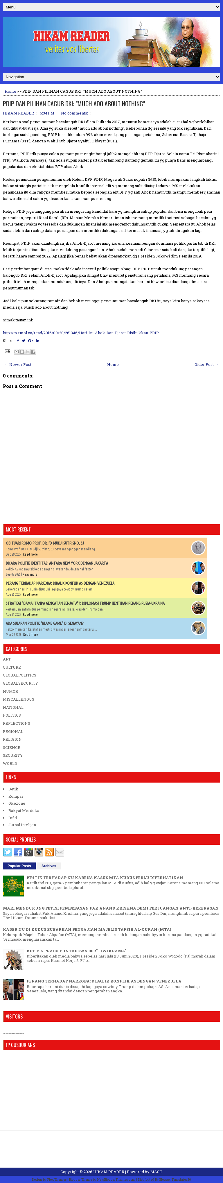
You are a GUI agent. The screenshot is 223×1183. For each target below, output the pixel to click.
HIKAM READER (108, 1171)
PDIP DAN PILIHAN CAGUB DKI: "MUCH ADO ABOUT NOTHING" (74, 103)
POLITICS (12, 715)
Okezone (16, 803)
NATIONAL (13, 707)
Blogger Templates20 (175, 1179)
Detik (13, 789)
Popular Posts (19, 866)
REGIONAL (13, 731)
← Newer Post (18, 364)
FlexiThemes (56, 1179)
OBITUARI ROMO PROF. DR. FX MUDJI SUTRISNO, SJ (45, 543)
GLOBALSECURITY (20, 683)
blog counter (20, 1033)
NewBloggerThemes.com (116, 1179)
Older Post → (206, 364)
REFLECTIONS (16, 723)
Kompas (16, 796)
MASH (156, 1171)
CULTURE (12, 667)
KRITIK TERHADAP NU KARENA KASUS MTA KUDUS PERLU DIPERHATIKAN (105, 877)
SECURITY (13, 755)
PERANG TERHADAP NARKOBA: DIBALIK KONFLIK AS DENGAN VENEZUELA (60, 583)
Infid (12, 817)
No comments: (74, 113)
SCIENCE (11, 747)
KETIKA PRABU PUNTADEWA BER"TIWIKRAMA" (76, 950)
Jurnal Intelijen (22, 824)
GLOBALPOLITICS (19, 675)
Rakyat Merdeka (23, 810)
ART (7, 659)
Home (10, 91)
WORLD (10, 763)
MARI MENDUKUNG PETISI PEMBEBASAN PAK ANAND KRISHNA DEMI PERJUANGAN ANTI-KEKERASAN (111, 908)
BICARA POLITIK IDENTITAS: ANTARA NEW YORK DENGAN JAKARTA (57, 563)
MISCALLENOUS (18, 699)
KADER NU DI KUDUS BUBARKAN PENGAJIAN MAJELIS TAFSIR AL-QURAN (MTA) (87, 929)
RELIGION (12, 739)
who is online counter (9, 1033)
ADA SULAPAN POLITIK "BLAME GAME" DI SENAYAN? (45, 623)
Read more (30, 554)
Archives (49, 866)
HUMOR (10, 691)
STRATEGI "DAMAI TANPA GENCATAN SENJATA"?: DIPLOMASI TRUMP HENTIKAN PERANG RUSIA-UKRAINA (85, 603)
